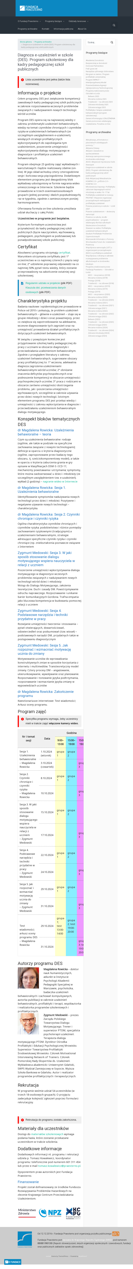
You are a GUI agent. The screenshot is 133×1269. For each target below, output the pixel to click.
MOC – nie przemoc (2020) (99, 294)
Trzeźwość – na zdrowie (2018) (101, 283)
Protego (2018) (94, 281)
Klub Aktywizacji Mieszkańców (98, 178)
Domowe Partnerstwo (95, 66)
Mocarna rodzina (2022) (98, 311)
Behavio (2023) (94, 319)
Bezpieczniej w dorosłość (96, 63)
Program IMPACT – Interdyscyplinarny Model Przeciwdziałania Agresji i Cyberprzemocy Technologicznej (99, 84)
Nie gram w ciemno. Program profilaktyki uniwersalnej (97, 75)
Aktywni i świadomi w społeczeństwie (95, 152)
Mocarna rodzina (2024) (98, 327)
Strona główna (26, 42)
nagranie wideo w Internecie (60, 481)
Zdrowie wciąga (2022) (97, 316)
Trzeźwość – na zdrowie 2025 (100, 102)
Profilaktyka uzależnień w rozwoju (99, 195)
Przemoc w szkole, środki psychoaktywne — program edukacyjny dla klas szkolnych (98, 220)
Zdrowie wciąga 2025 (97, 107)
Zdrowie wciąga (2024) (97, 336)
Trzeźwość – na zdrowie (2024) (101, 330)
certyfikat (64, 252)
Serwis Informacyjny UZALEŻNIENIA (100, 118)
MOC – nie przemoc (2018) (99, 275)
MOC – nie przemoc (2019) (99, 286)
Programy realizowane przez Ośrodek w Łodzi (97, 92)
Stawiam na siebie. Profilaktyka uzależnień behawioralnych (98, 229)
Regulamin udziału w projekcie (43, 283)
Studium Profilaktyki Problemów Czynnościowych (99, 235)
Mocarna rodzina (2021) (98, 303)
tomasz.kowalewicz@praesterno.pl (59, 1165)
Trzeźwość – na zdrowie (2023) (101, 322)
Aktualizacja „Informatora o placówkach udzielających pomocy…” (97, 142)
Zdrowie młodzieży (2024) (98, 333)
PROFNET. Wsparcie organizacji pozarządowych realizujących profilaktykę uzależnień (98, 200)
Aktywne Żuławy (92, 148)
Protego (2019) (94, 292)
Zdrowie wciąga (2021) (97, 308)
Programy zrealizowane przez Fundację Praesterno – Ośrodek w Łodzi (100, 269)
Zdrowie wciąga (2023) (97, 325)
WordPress (82, 1256)
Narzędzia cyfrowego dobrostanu (100, 71)
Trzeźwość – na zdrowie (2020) (101, 300)
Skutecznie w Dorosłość (96, 225)
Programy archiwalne (43, 42)
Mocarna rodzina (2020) (98, 297)
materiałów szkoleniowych (47, 1134)
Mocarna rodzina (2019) (98, 289)
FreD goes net (91, 69)
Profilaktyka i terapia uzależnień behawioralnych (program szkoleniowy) (98, 113)
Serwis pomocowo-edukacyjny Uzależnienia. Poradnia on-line (98, 122)
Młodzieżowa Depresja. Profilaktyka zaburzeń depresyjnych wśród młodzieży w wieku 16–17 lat (100, 189)
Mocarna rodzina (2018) (98, 278)
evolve (48, 1256)
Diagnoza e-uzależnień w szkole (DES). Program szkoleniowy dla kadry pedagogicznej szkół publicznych (99, 171)
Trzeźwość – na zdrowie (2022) (101, 314)
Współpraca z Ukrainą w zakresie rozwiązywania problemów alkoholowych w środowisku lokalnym (99, 260)
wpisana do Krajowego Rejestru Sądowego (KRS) (87, 1240)
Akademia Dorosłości (95, 60)
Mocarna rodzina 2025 (97, 99)
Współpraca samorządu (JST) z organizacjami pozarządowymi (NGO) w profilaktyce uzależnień (99, 250)
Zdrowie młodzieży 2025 (98, 104)
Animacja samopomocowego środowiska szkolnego (98, 157)
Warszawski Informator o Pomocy (100, 239)
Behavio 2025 (93, 96)
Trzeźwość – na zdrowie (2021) (101, 305)
